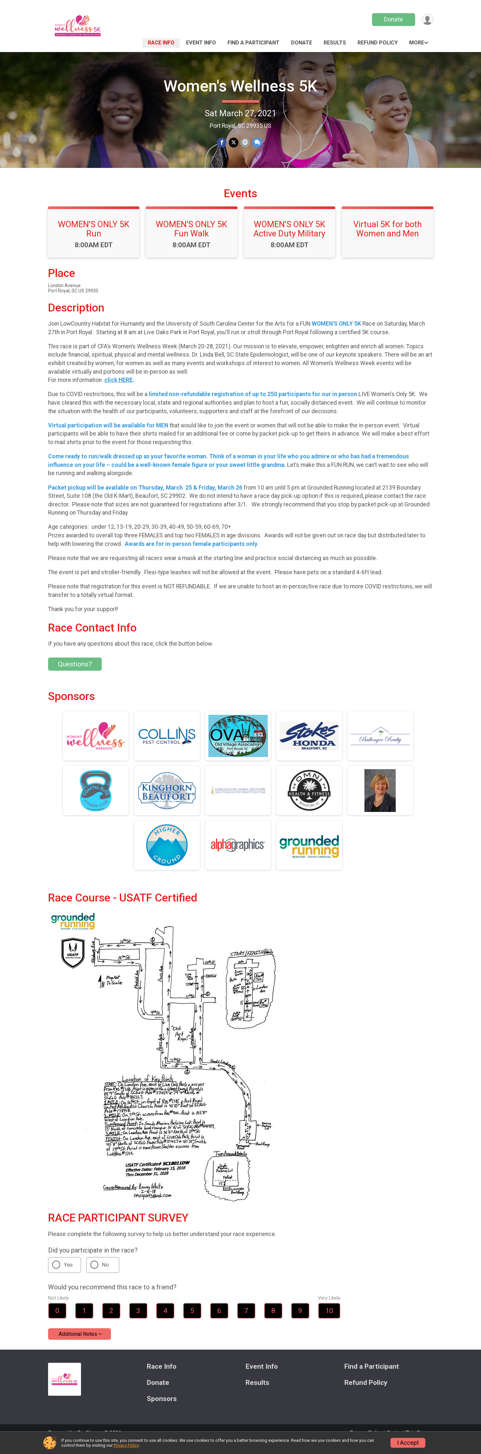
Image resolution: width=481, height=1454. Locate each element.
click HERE (118, 389)
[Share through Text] (257, 143)
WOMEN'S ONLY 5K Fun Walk (191, 238)
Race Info (161, 43)
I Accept (408, 1443)
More (416, 43)
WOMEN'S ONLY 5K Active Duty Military (289, 238)
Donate (392, 19)
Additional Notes (78, 1343)
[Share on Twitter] (233, 143)
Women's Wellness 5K (240, 86)
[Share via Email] (245, 143)
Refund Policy (378, 43)
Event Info (201, 43)
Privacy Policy (126, 1445)
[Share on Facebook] (222, 143)
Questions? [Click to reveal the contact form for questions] (75, 673)
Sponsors (162, 1408)
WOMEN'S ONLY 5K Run (93, 238)
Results (335, 43)
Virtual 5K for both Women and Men (387, 238)
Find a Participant (253, 43)
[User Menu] (427, 19)
